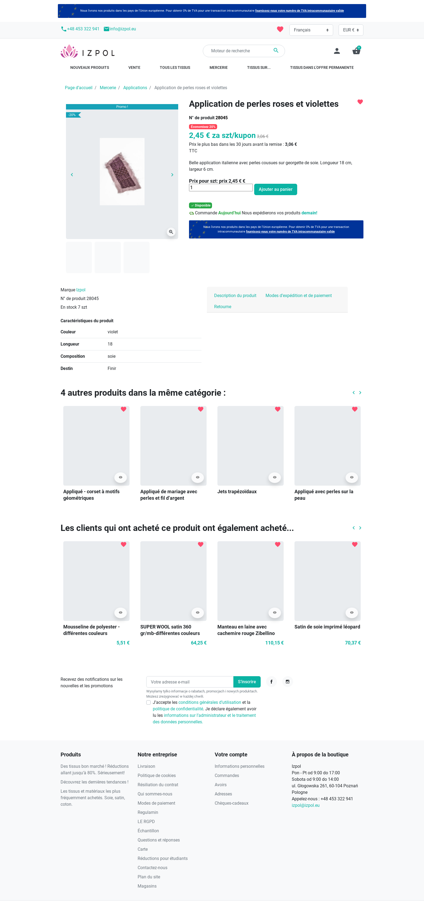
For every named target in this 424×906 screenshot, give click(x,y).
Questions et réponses (159, 840)
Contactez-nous (152, 867)
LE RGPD (146, 821)
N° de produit (201, 117)
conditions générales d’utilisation (210, 702)
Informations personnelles (239, 766)
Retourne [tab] (222, 306)
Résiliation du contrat (158, 784)
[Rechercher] (244, 51)
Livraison (146, 766)
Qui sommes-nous (155, 794)
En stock (69, 307)
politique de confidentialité (178, 708)
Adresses (223, 794)
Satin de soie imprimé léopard (327, 627)
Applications (135, 87)
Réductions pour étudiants (163, 858)
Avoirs (221, 784)
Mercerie (108, 87)
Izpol (80, 289)
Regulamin (148, 812)
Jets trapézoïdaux (237, 491)
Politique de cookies (157, 775)
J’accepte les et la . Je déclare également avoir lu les (204, 712)
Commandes (227, 775)
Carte (143, 849)
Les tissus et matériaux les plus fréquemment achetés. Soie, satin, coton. (93, 798)
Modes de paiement (156, 803)
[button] (356, 51)
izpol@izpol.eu (306, 805)
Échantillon (148, 830)
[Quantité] (221, 187)
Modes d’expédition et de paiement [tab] (299, 295)
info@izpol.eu (119, 29)
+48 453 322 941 (80, 29)
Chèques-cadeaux (232, 803)
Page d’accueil (78, 87)
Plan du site (149, 876)
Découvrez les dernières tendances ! (94, 782)
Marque (68, 289)
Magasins (147, 886)
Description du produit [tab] (235, 295)
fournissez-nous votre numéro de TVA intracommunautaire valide (299, 10)
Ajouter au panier (276, 189)
